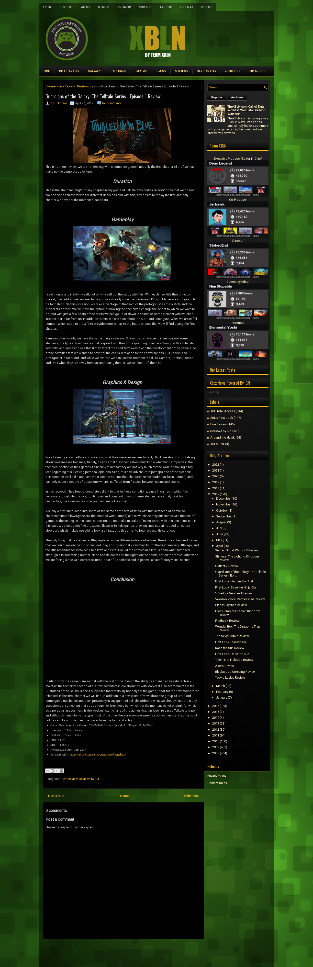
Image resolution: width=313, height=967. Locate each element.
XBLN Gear (186, 7)
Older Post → (193, 796)
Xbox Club (145, 7)
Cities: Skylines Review (231, 605)
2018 (215, 488)
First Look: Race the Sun (232, 654)
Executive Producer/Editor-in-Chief (238, 158)
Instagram (124, 7)
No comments (112, 103)
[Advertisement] (100, 950)
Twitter (84, 7)
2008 (215, 753)
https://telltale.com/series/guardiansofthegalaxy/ (98, 754)
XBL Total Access (222, 411)
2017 (215, 494)
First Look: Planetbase (230, 642)
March (220, 686)
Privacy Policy (216, 776)
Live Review (66, 86)
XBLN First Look (221, 418)
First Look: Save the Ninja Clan (236, 587)
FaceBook (166, 7)
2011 (215, 735)
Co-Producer (238, 199)
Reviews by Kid (87, 86)
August (221, 522)
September (224, 516)
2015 (215, 712)
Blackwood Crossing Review (235, 671)
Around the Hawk (222, 437)
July (219, 528)
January (221, 697)
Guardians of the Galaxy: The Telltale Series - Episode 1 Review (103, 96)
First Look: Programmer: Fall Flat (234, 581)
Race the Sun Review (229, 648)
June (219, 534)
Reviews (161, 71)
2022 (215, 464)
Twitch (48, 7)
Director (238, 240)
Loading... (214, 392)
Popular (216, 97)
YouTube (65, 7)
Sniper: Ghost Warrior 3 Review (236, 550)
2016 (215, 706)
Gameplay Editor (238, 282)
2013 (215, 723)
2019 (215, 482)
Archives (237, 97)
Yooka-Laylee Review (230, 677)
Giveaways (94, 71)
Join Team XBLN (206, 71)
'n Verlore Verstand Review (234, 593)
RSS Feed (206, 7)
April (219, 546)
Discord (103, 7)
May (219, 540)
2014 (215, 717)
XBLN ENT (217, 444)
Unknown (61, 103)
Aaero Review (225, 666)
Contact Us (257, 71)
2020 (215, 476)
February (222, 692)
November (223, 504)
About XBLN (232, 71)
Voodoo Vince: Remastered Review (240, 599)
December (223, 498)
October (222, 510)
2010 (215, 741)
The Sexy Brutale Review (232, 636)
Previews (141, 71)
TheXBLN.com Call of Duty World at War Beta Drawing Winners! (246, 110)
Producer (238, 323)
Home (47, 71)
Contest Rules (217, 783)
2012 (215, 729)
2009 (215, 747)
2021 (215, 470)
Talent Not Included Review (234, 660)
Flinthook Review (227, 620)
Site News (181, 71)
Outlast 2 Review (226, 566)
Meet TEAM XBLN (69, 71)
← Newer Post (54, 796)
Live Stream (118, 71)
